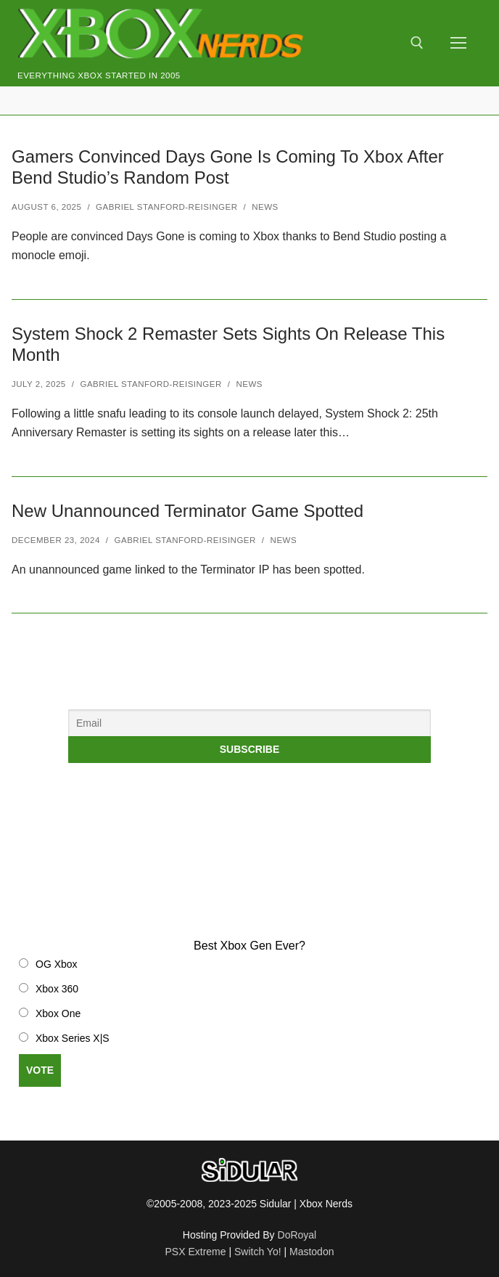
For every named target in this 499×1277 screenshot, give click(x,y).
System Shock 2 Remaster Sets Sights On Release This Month (228, 344)
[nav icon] (458, 43)
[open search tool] (417, 42)
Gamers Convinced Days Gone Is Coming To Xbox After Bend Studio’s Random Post (228, 167)
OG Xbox (57, 964)
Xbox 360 (57, 989)
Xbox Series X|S (73, 1038)
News (265, 207)
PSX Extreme (195, 1251)
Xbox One (58, 1013)
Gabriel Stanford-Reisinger (166, 207)
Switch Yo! (257, 1251)
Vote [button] (40, 1070)
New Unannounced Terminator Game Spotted (187, 511)
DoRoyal (297, 1235)
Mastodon (311, 1251)
